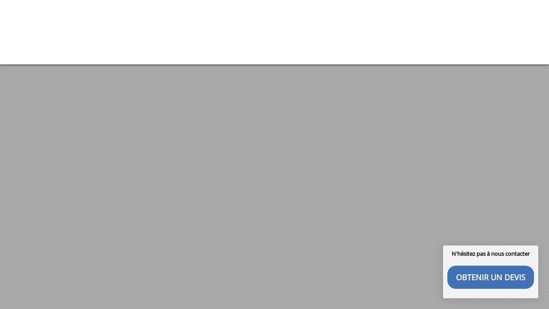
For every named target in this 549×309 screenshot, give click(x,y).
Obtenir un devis (490, 277)
